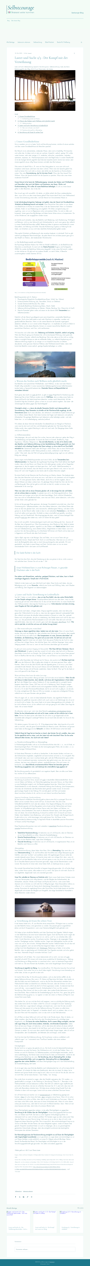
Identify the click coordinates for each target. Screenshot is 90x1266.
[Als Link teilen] (27, 1197)
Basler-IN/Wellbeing (63, 42)
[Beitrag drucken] (31, 1197)
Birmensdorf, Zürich (44, 1264)
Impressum (52, 1262)
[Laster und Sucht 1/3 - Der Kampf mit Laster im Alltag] (45, 1217)
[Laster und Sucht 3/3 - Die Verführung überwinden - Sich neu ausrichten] (18, 1217)
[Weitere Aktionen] (74, 53)
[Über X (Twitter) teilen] (19, 1197)
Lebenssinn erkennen (24, 42)
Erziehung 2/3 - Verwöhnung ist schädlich (71, 1228)
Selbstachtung (37, 42)
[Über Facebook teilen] (15, 1197)
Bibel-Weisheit (49, 42)
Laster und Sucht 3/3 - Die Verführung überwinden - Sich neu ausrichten (18, 1228)
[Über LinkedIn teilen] (23, 1197)
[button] (81, 42)
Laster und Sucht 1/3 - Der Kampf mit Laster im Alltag (44, 1228)
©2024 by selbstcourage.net (42, 1262)
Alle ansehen (80, 1208)
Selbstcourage (77, 9)
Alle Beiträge (10, 42)
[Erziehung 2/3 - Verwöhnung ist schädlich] (71, 1217)
